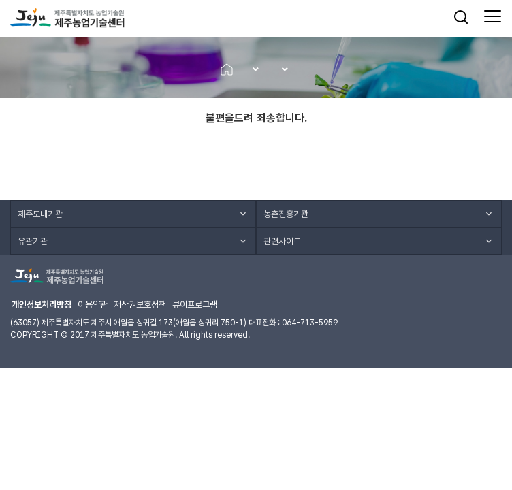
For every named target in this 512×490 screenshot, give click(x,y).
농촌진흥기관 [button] (285, 214)
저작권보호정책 (140, 304)
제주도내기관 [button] (40, 214)
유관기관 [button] (33, 241)
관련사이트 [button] (282, 241)
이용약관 (93, 304)
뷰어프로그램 (194, 304)
